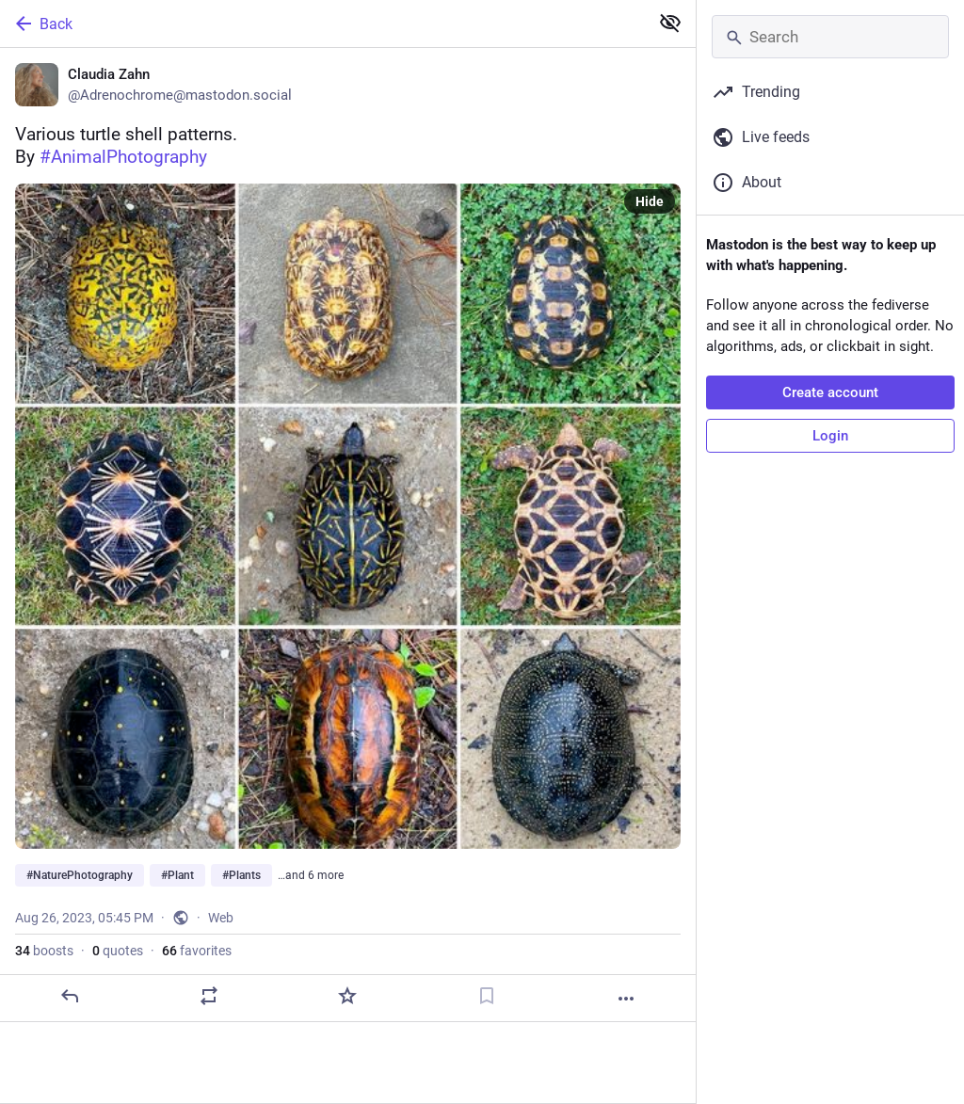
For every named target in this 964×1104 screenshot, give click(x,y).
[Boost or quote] (209, 995)
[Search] (830, 36)
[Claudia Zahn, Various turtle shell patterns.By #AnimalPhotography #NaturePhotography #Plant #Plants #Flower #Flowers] (348, 535)
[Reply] (69, 995)
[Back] (322, 23)
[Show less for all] (670, 22)
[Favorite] (347, 995)
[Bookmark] (486, 995)
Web (220, 917)
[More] (626, 998)
